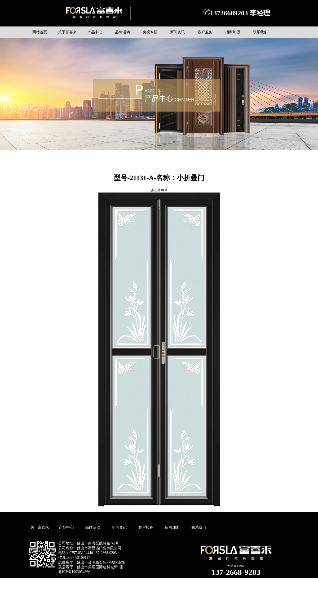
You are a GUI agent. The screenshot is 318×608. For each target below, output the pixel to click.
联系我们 (198, 527)
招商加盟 (172, 527)
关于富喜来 (39, 527)
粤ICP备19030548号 (74, 572)
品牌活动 (92, 527)
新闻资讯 (119, 527)
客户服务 (145, 527)
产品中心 (66, 527)
